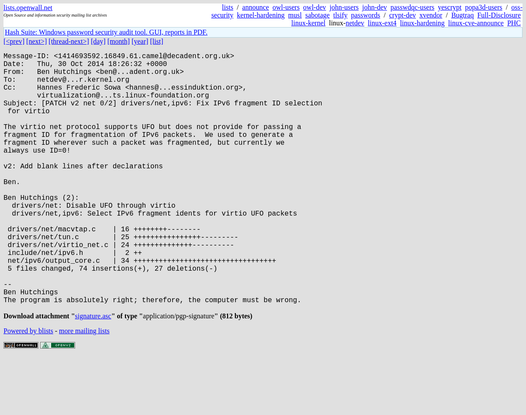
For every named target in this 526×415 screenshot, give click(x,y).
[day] (98, 41)
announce (255, 7)
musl (295, 15)
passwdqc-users (412, 7)
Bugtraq (462, 15)
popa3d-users (483, 7)
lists (227, 7)
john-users (344, 7)
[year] (140, 41)
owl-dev (314, 7)
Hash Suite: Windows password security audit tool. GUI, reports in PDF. (106, 32)
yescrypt (449, 7)
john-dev (374, 7)
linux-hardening (422, 23)
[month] (118, 41)
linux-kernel (308, 23)
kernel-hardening (260, 15)
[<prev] (13, 41)
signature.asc (93, 373)
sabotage (317, 15)
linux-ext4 (382, 23)
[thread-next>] (68, 41)
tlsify (340, 15)
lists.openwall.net (27, 7)
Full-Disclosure (499, 15)
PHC (514, 23)
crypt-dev (402, 15)
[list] (156, 41)
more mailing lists (84, 388)
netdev (355, 23)
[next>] (36, 41)
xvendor (430, 15)
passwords (366, 15)
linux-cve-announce (476, 23)
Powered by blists (28, 388)
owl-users (286, 7)
